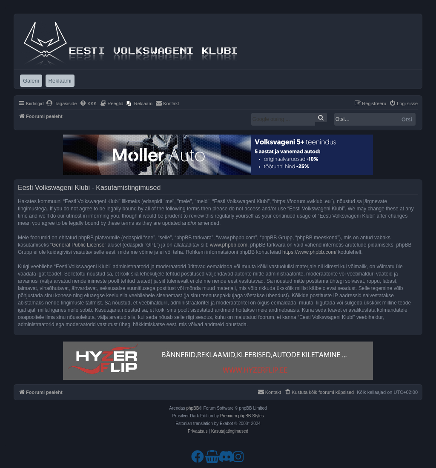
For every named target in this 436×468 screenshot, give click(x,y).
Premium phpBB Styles (242, 415)
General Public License (78, 245)
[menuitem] (61, 103)
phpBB (192, 408)
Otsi (407, 119)
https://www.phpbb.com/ (309, 252)
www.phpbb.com (228, 245)
